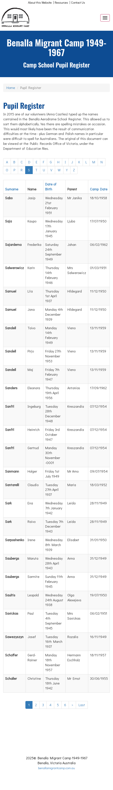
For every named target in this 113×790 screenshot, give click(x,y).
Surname (11, 189)
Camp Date (98, 189)
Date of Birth (50, 186)
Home (10, 87)
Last (82, 705)
